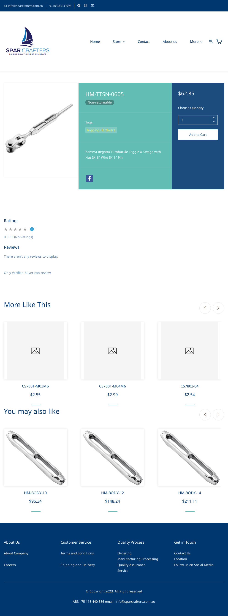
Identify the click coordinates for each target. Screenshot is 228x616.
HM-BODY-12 (112, 492)
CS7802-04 (189, 386)
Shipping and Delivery (78, 565)
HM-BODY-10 (35, 492)
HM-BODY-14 (189, 492)
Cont (177, 553)
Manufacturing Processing (137, 559)
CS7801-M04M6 (112, 386)
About (8, 553)
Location (180, 559)
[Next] (218, 308)
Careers (10, 565)
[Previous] (205, 308)
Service (122, 570)
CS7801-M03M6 (35, 386)
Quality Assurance (131, 565)
